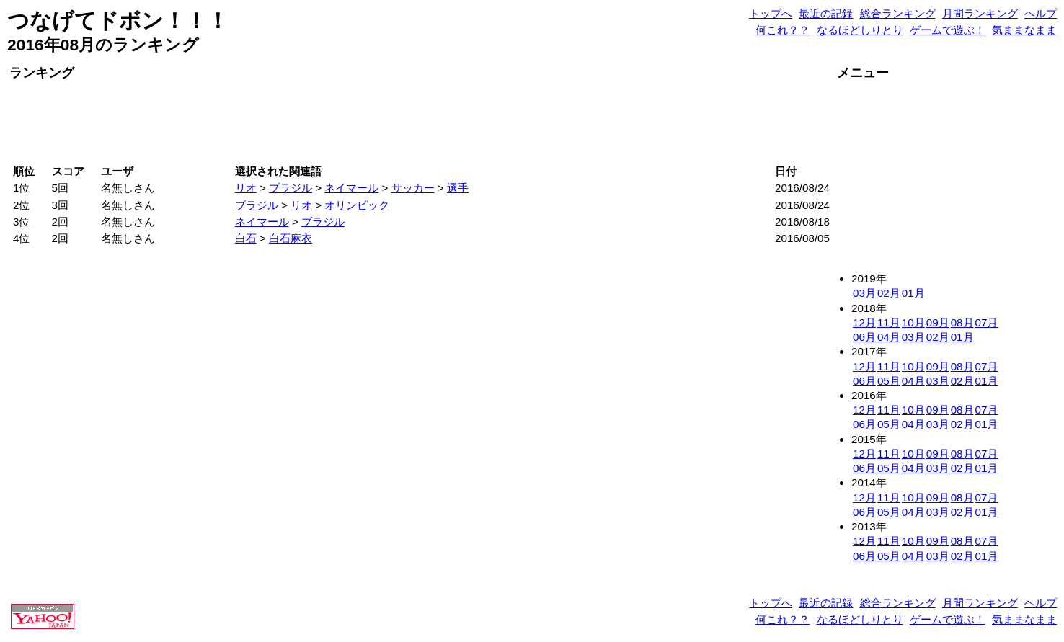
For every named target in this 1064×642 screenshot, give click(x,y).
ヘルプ (1040, 13)
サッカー (413, 188)
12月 (864, 322)
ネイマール (351, 188)
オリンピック (356, 205)
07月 (986, 322)
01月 (913, 293)
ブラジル (290, 188)
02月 (888, 293)
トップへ (770, 13)
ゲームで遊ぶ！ (947, 30)
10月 (913, 322)
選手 (458, 188)
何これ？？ (782, 30)
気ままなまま (1024, 30)
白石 (246, 238)
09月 (937, 322)
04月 (888, 337)
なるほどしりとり (860, 30)
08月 (962, 322)
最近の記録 (826, 13)
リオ (246, 188)
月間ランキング (980, 13)
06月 (864, 337)
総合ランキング (898, 13)
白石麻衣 (290, 238)
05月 (888, 381)
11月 (888, 322)
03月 (864, 293)
